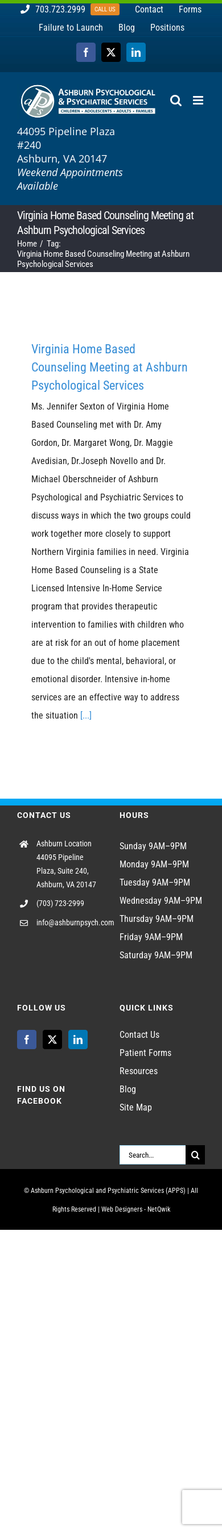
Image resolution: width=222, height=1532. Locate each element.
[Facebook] (26, 1039)
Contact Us (139, 1034)
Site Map (136, 1107)
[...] (86, 715)
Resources (139, 1071)
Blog (128, 1089)
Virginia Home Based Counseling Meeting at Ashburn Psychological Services (109, 367)
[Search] (195, 1154)
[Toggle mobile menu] (199, 100)
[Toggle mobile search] (176, 100)
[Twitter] (52, 1039)
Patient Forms (145, 1052)
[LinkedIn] (78, 1039)
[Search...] (153, 1154)
